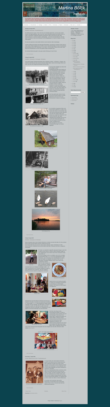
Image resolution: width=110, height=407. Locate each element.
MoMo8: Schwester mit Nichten (33, 239)
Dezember (75, 53)
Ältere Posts (64, 391)
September (75, 58)
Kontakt (78, 24)
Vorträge (40, 24)
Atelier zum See (75, 98)
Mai (74, 74)
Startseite (26, 24)
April (74, 76)
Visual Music (74, 100)
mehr (34, 303)
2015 (73, 86)
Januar (74, 81)
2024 (73, 43)
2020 (73, 50)
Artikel (45, 24)
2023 (73, 45)
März (74, 78)
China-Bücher (33, 24)
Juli (74, 71)
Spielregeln (31, 328)
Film (50, 24)
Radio (60, 24)
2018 (73, 83)
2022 (73, 47)
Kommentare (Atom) (33, 393)
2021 (73, 48)
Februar (74, 79)
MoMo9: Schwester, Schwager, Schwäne (35, 59)
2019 (73, 52)
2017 (73, 85)
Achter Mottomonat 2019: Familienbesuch (35, 358)
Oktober (74, 56)
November (75, 55)
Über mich (72, 24)
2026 (73, 40)
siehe (49, 256)
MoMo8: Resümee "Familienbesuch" (34, 30)
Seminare (55, 24)
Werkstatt (66, 24)
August (74, 60)
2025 (73, 42)
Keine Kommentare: (30, 234)
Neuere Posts (28, 391)
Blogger (60, 400)
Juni (74, 73)
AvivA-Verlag (74, 97)
